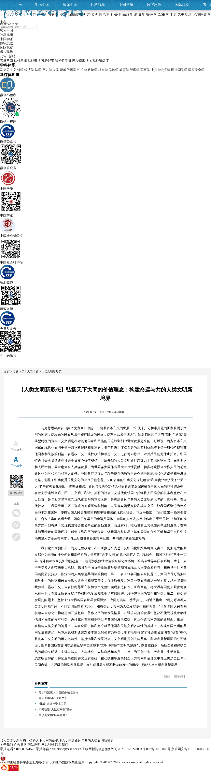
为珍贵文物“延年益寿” (53, 715)
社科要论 (34, 60)
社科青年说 (63, 60)
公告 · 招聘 (7, 56)
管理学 (135, 70)
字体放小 (16, 465)
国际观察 (182, 5)
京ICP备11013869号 (156, 749)
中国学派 (126, 5)
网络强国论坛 (82, 60)
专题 (15, 371)
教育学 (124, 70)
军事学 (145, 70)
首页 (7, 371)
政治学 (92, 70)
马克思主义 (8, 70)
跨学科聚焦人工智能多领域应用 (58, 692)
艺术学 (82, 70)
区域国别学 (179, 70)
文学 (56, 70)
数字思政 (154, 5)
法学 (38, 70)
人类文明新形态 (51, 371)
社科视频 (98, 5)
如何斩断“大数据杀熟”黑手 (55, 709)
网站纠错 (47, 744)
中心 (20, 5)
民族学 (113, 70)
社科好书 (47, 60)
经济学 (29, 70)
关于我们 (6, 744)
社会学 (103, 70)
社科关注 (20, 60)
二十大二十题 (30, 371)
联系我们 (61, 744)
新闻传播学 (68, 70)
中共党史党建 (160, 70)
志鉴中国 (6, 60)
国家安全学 (196, 70)
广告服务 (20, 744)
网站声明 (34, 744)
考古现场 (6, 52)
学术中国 (42, 5)
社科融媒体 (101, 60)
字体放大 (16, 449)
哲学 (20, 70)
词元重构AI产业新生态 (53, 698)
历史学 (47, 70)
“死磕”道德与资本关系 (53, 703)
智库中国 (70, 5)
